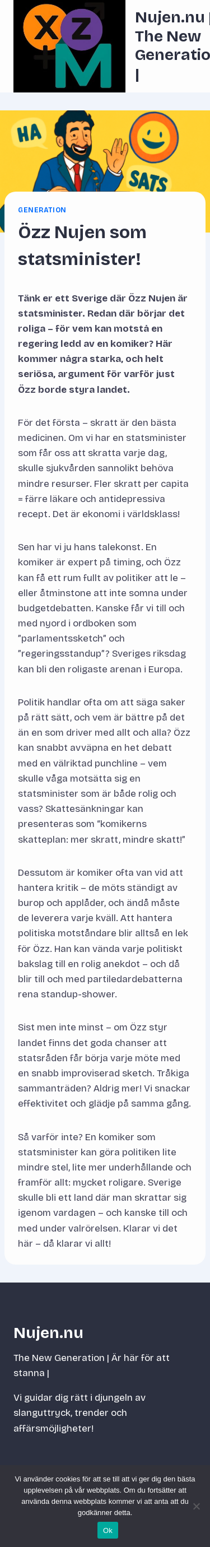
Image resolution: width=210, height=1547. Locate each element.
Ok (108, 1530)
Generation (42, 210)
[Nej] (196, 1506)
